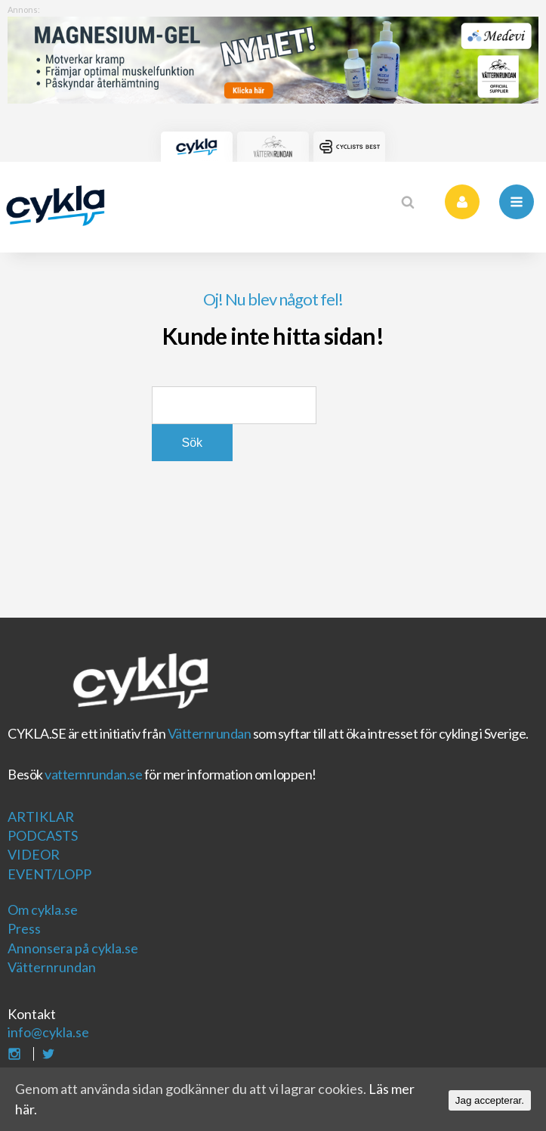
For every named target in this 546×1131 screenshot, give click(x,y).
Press (24, 928)
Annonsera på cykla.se (73, 948)
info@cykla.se (48, 1032)
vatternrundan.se (93, 774)
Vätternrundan (209, 733)
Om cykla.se (43, 909)
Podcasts (43, 835)
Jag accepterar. (489, 1100)
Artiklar (41, 816)
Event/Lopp (49, 874)
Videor (34, 854)
